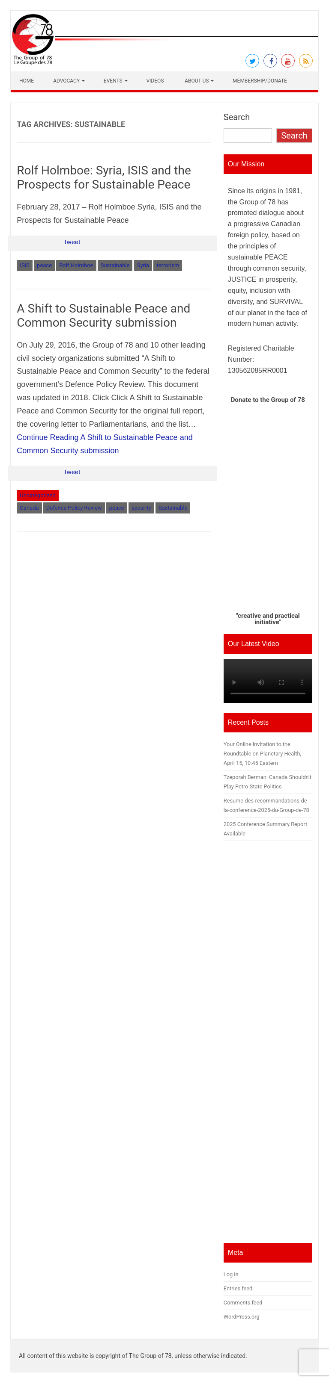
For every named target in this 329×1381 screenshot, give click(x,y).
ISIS (25, 265)
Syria (143, 265)
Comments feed (243, 1302)
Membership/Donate (260, 81)
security (141, 508)
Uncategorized (37, 495)
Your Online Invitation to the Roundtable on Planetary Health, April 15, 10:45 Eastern (262, 753)
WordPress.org (242, 1316)
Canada (29, 508)
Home (26, 81)
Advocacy (66, 81)
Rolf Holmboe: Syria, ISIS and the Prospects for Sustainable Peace (104, 177)
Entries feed (238, 1288)
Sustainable (115, 265)
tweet (73, 242)
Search (237, 117)
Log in (231, 1274)
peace (44, 265)
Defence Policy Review (74, 508)
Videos (155, 81)
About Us (197, 81)
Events (113, 81)
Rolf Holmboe (76, 265)
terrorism (167, 265)
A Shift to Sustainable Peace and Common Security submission (103, 315)
